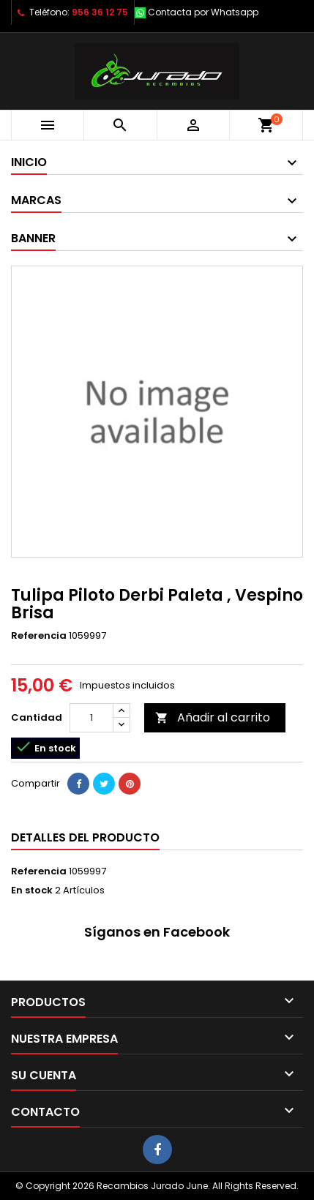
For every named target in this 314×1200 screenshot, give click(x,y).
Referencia (39, 635)
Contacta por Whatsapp (203, 12)
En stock (32, 890)
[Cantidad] (91, 717)
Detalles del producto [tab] (85, 837)
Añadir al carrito (212, 717)
